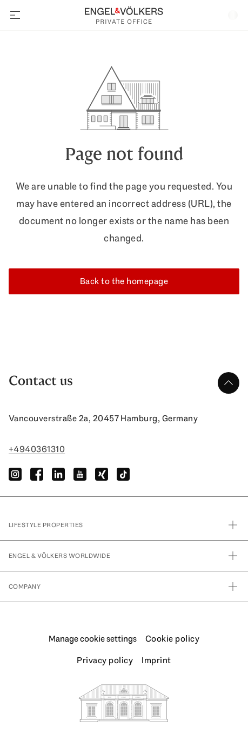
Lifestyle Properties (124, 524)
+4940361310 (37, 449)
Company (124, 586)
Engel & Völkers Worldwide (124, 555)
